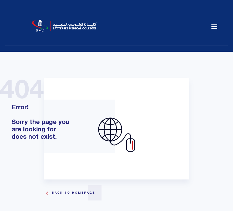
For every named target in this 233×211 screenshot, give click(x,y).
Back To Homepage (73, 193)
